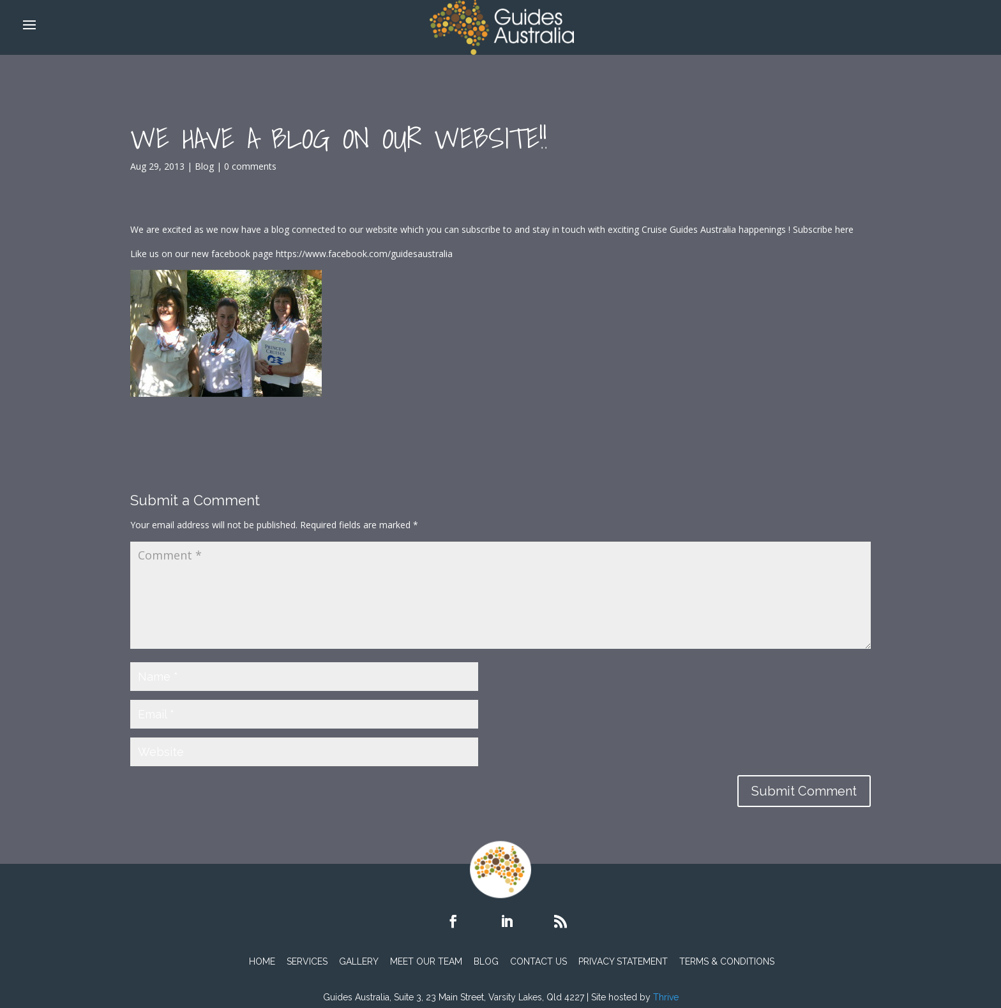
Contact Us (538, 961)
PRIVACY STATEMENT (623, 961)
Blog (204, 166)
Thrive (666, 997)
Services (307, 961)
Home (262, 961)
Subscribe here (823, 229)
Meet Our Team (426, 961)
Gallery (359, 961)
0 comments (250, 166)
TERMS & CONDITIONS (726, 961)
